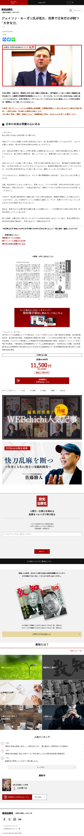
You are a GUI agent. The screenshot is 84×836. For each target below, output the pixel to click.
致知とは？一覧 (75, 651)
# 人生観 (32, 390)
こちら (29, 114)
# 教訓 (53, 390)
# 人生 (23, 390)
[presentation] (42, 542)
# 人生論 (43, 390)
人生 (4, 34)
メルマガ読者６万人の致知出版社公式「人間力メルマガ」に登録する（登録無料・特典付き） (42, 526)
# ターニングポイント (9, 390)
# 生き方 (62, 390)
